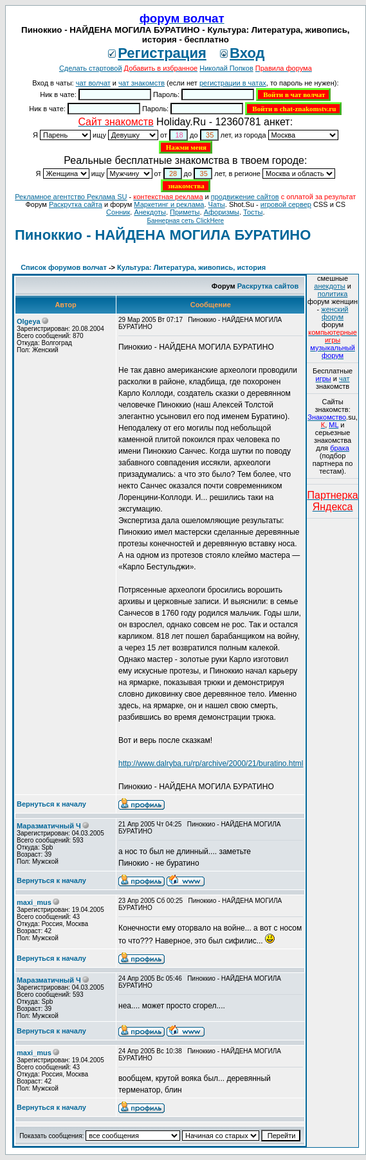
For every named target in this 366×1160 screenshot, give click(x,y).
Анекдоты (150, 212)
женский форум (334, 313)
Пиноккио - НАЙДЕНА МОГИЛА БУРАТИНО (163, 235)
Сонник (118, 212)
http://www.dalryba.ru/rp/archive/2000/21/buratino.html (210, 763)
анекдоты (329, 286)
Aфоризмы (221, 212)
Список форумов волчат (64, 267)
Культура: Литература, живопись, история (191, 267)
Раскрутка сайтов (268, 286)
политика (333, 294)
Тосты (252, 212)
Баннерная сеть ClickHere (185, 220)
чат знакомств (141, 83)
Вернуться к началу (51, 804)
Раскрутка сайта (75, 204)
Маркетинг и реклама (169, 204)
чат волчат (93, 83)
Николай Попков (226, 68)
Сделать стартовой (90, 68)
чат (344, 378)
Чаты (216, 204)
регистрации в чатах (232, 83)
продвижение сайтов (245, 197)
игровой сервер (286, 204)
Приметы (184, 212)
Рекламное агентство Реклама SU (71, 197)
